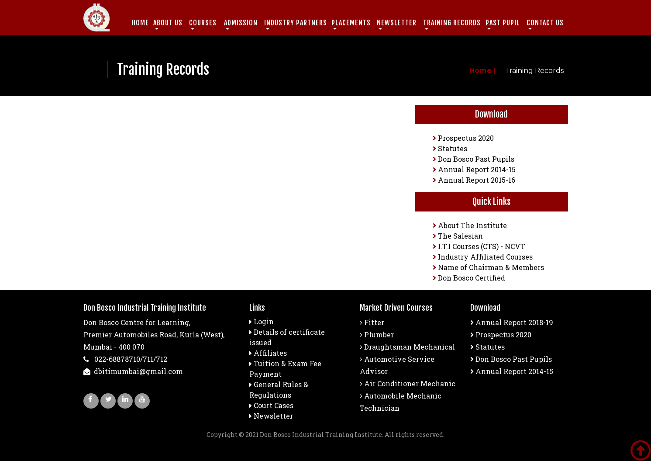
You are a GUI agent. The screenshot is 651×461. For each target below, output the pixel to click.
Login (264, 321)
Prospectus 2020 (463, 137)
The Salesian (458, 235)
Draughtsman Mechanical (407, 346)
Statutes (450, 148)
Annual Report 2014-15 (474, 169)
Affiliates (270, 352)
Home (140, 22)
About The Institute (470, 225)
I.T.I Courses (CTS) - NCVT (479, 246)
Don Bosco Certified (469, 277)
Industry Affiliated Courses (483, 256)
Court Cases (273, 405)
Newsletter (273, 415)
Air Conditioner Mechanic (407, 383)
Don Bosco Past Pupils (473, 158)
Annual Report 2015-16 (474, 179)
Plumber (377, 334)
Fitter (372, 322)
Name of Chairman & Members (488, 267)
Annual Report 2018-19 (511, 322)
